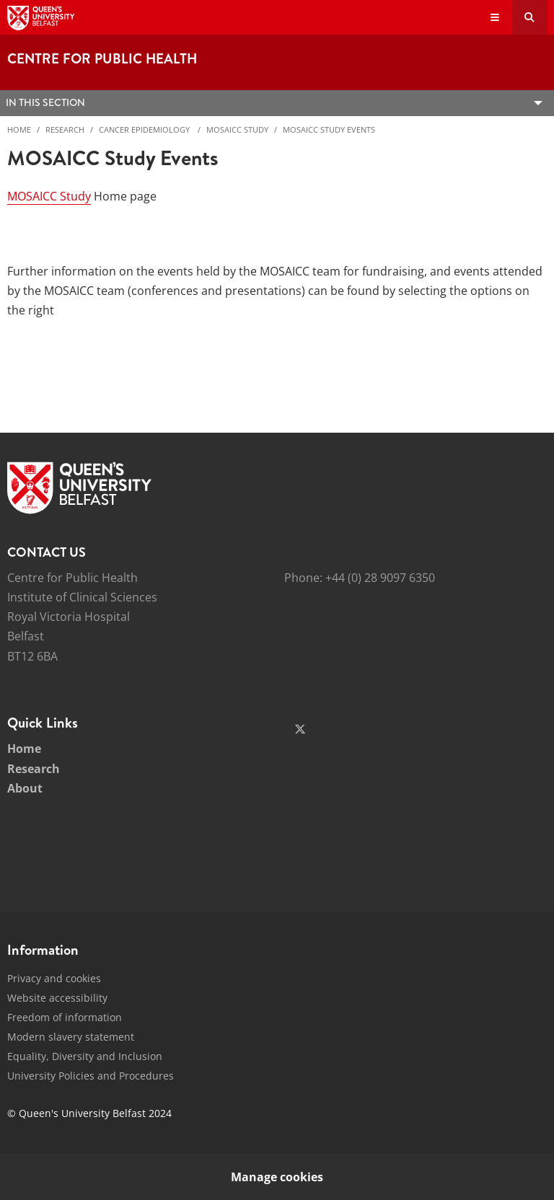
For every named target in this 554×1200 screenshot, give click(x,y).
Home (19, 129)
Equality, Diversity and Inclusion (84, 1056)
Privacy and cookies (54, 978)
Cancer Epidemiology (145, 129)
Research (64, 129)
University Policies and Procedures (90, 1075)
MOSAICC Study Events (329, 129)
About (25, 788)
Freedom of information (64, 1017)
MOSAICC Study (237, 129)
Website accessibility (57, 998)
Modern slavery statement (70, 1037)
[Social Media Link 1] (300, 729)
